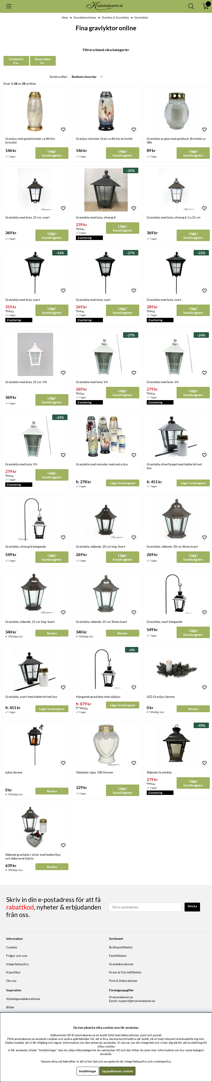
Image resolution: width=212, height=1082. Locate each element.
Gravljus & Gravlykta (115, 17)
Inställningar (87, 1071)
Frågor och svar (17, 956)
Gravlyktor (141, 17)
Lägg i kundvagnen (122, 483)
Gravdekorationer (84, 17)
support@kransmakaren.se (136, 1001)
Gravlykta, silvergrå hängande (25, 547)
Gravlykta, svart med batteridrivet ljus (31, 697)
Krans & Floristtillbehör (125, 972)
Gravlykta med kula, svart (22, 300)
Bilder (10, 1007)
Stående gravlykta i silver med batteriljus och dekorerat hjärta (33, 857)
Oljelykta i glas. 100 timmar (94, 773)
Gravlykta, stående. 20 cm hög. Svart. (101, 547)
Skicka (192, 906)
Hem (65, 17)
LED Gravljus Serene (161, 697)
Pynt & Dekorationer (123, 981)
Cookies (11, 947)
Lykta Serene (13, 773)
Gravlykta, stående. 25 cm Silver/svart (101, 622)
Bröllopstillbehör (121, 947)
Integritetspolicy (17, 964)
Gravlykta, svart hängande (164, 622)
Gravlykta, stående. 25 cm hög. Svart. (30, 622)
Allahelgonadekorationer (23, 999)
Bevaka (52, 633)
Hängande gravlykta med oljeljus (98, 697)
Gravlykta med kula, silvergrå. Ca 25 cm (173, 218)
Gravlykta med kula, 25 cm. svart (27, 218)
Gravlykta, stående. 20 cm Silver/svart (172, 547)
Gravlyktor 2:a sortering (22, 61)
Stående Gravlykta (159, 773)
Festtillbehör (118, 956)
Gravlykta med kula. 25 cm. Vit (26, 382)
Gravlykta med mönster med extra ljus (102, 464)
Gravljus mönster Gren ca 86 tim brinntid (104, 139)
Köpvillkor (13, 972)
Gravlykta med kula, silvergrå (96, 218)
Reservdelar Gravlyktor (58, 61)
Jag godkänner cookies (117, 1071)
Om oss (11, 981)
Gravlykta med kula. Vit (92, 382)
